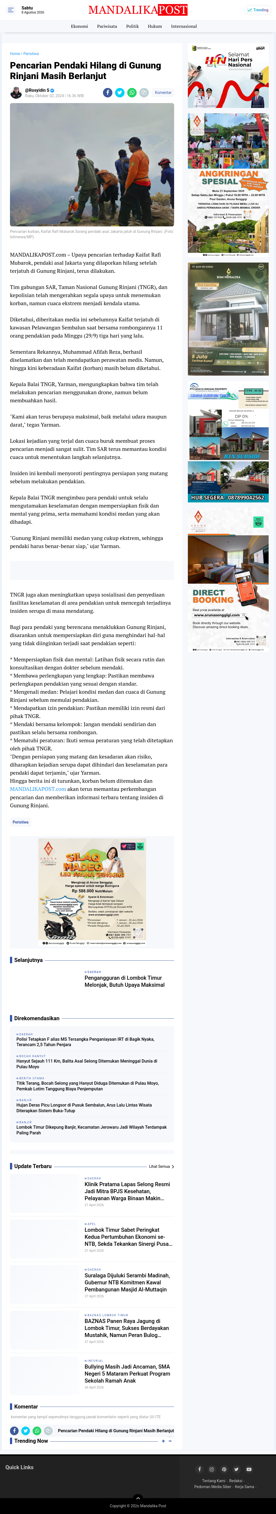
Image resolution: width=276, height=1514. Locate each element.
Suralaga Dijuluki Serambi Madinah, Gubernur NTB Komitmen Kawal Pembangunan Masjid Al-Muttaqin (127, 1282)
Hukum (155, 26)
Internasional (184, 26)
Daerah (94, 1178)
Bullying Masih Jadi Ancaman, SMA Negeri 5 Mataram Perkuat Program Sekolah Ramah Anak (127, 1373)
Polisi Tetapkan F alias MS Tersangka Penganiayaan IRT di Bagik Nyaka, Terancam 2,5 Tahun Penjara (85, 1042)
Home (15, 54)
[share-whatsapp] (132, 92)
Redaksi (235, 1481)
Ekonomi (79, 26)
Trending (260, 10)
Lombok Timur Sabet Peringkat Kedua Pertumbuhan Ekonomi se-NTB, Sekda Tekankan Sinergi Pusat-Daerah (128, 1237)
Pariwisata (107, 26)
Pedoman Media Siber (212, 1487)
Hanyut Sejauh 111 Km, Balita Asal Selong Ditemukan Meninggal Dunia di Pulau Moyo (86, 1064)
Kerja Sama (244, 1487)
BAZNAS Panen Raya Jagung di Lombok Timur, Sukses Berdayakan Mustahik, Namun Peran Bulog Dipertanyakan (127, 1328)
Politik (132, 26)
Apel (92, 1224)
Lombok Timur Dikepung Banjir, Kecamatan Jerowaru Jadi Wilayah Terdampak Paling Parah (91, 1130)
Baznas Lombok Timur (108, 1315)
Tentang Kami (213, 1481)
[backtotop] (138, 1499)
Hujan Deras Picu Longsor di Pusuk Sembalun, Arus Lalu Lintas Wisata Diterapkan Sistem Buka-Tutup (84, 1108)
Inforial (96, 1360)
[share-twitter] (120, 92)
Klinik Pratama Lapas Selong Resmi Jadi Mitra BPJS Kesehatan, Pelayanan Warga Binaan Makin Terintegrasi (127, 1191)
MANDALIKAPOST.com (38, 788)
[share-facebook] (107, 92)
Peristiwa (21, 822)
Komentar (162, 92)
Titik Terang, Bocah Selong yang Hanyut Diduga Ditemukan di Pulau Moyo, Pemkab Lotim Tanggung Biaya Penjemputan (87, 1086)
